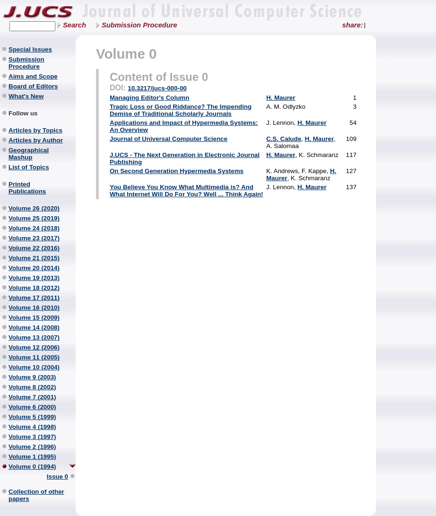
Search (74, 25)
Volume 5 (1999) (32, 416)
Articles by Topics (35, 130)
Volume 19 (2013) (34, 277)
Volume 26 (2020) (34, 208)
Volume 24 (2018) (34, 228)
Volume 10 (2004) (34, 367)
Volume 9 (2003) (32, 377)
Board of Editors (33, 86)
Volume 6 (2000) (32, 407)
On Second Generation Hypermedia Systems (177, 171)
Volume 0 (126, 53)
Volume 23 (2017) (34, 238)
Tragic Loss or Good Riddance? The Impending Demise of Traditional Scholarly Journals (181, 110)
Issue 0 (57, 476)
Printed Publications (27, 188)
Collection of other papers (36, 495)
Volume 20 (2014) (34, 267)
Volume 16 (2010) (34, 307)
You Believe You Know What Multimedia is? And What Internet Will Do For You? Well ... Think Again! (186, 191)
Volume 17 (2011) (34, 297)
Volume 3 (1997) (32, 436)
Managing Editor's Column (149, 97)
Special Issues (30, 49)
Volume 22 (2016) (34, 248)
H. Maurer (280, 97)
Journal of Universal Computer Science (168, 138)
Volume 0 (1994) (32, 466)
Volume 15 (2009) (34, 317)
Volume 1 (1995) (32, 456)
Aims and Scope (33, 76)
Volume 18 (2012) (34, 287)
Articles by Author (36, 140)
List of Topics (29, 167)
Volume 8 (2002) (32, 387)
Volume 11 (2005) (34, 357)
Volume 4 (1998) (32, 426)
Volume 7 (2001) (32, 397)
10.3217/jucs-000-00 (157, 88)
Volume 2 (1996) (32, 446)
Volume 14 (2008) (34, 327)
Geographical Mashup (29, 154)
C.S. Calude (283, 138)
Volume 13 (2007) (34, 337)
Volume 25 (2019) (34, 218)
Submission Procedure (139, 25)
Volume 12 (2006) (34, 347)
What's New (26, 96)
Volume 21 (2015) (34, 258)
